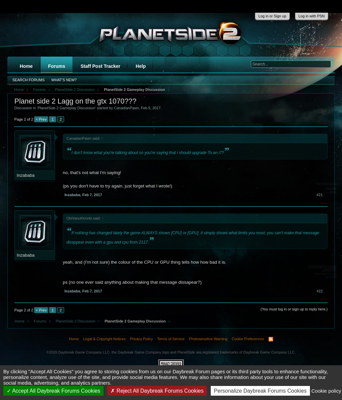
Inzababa (26, 175)
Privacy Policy (141, 339)
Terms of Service (171, 339)
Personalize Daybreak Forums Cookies (260, 391)
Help (141, 66)
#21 (320, 195)
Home (26, 66)
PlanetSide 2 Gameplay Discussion (66, 108)
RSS (271, 339)
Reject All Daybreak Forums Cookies (157, 391)
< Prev (41, 119)
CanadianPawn (126, 108)
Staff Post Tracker (100, 66)
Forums (56, 66)
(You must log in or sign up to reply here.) (294, 309)
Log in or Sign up (272, 16)
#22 (320, 291)
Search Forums (28, 80)
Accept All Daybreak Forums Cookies (54, 391)
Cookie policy (326, 391)
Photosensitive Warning (208, 339)
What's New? (64, 80)
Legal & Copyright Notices (104, 339)
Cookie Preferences (248, 339)
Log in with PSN (312, 16)
